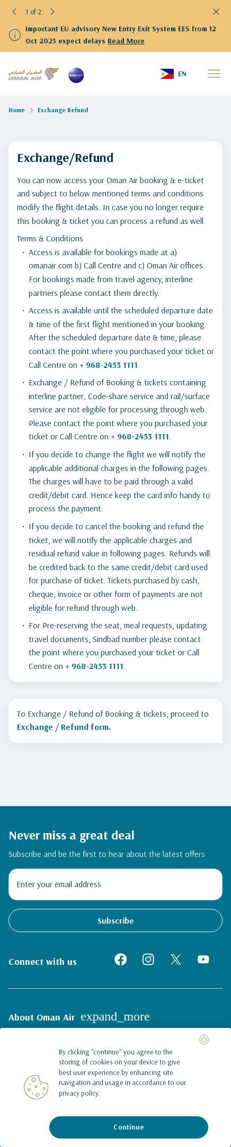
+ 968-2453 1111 (108, 364)
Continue (128, 1127)
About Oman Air (79, 1016)
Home (16, 110)
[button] (14, 11)
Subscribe (115, 920)
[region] (115, 1087)
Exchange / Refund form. (64, 726)
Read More (126, 41)
